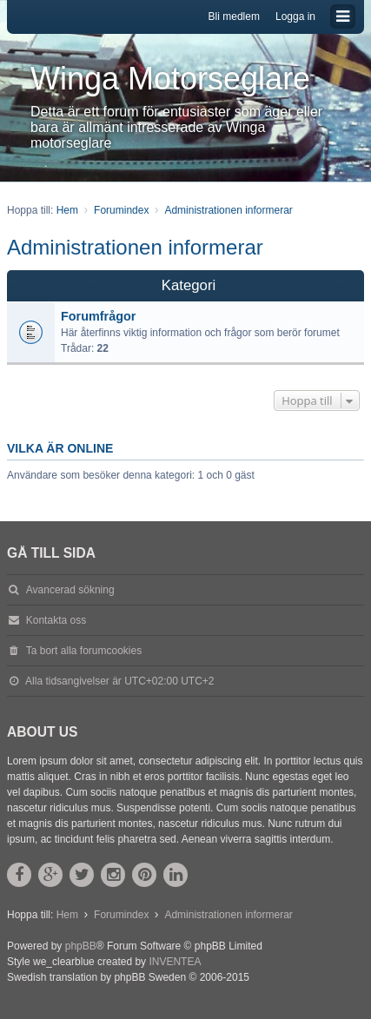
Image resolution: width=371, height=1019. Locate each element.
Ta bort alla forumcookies (84, 651)
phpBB (80, 946)
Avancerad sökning (70, 590)
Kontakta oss (56, 620)
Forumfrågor (98, 316)
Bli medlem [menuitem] (234, 16)
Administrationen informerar (135, 247)
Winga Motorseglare (170, 78)
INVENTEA (175, 962)
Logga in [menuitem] (295, 16)
